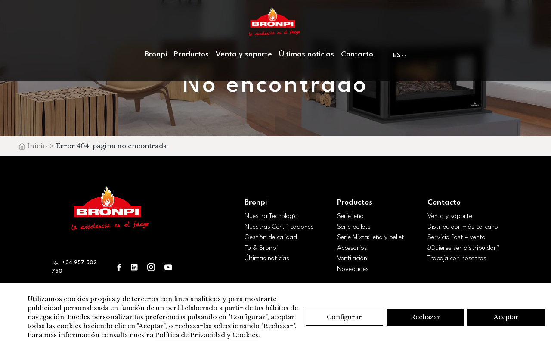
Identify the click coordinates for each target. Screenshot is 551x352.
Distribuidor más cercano (462, 227)
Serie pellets (354, 227)
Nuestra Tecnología (271, 216)
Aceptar (506, 317)
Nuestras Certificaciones (279, 227)
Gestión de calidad (271, 237)
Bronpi (156, 54)
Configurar (344, 317)
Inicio (37, 146)
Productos (191, 54)
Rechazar (425, 317)
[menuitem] (397, 55)
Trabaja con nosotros (456, 258)
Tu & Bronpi (261, 248)
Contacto (357, 54)
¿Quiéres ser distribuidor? (463, 248)
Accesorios (352, 248)
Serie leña (350, 216)
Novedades (353, 269)
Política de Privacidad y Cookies (206, 335)
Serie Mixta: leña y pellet (370, 237)
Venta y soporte (244, 54)
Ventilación (352, 258)
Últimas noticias (306, 54)
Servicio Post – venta (456, 237)
